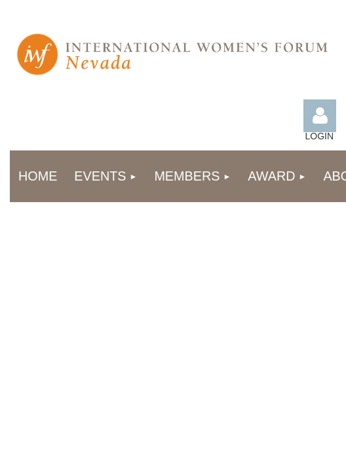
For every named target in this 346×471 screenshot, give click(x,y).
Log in (319, 115)
